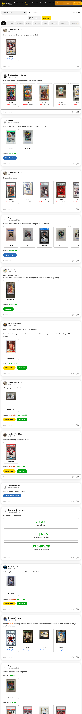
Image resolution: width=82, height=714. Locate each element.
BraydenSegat (14, 618)
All (3, 23)
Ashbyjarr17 (13, 566)
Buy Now (8, 309)
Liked (45, 23)
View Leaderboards (12, 496)
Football (75, 23)
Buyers (28, 23)
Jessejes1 (12, 270)
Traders (37, 23)
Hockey (63, 23)
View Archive (9, 158)
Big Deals (54, 23)
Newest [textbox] (34, 18)
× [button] (79, 3)
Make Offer (9, 368)
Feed (41, 3)
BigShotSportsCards (17, 75)
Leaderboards (50, 3)
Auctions (35, 3)
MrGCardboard (14, 324)
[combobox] (34, 18)
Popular (10, 23)
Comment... (7, 66)
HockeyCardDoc (15, 29)
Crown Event (27, 3)
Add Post (46, 18)
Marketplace (18, 3)
